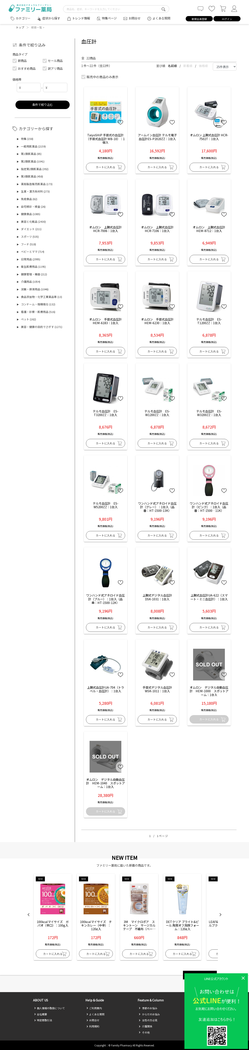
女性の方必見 (148, 1020)
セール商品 (53, 60)
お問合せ (134, 18)
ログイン (227, 19)
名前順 (172, 66)
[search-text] (116, 9)
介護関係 (145, 1026)
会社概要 (40, 1014)
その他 (144, 1032)
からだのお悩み (149, 1014)
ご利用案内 (94, 1008)
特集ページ (109, 18)
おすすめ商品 (24, 68)
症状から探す (51, 18)
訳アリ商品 (53, 68)
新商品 (20, 60)
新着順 (188, 66)
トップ (20, 27)
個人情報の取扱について (49, 1008)
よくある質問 (161, 18)
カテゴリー (23, 18)
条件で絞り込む (42, 104)
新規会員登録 (199, 19)
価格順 (203, 66)
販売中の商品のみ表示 (100, 77)
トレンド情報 (81, 18)
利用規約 (92, 1026)
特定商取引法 (43, 1020)
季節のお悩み (148, 1008)
